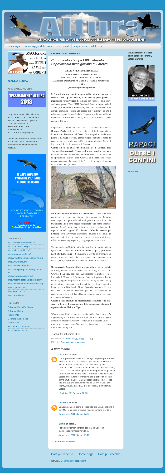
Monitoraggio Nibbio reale (38, 46)
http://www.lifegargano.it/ (19, 265)
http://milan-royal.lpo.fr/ (19, 250)
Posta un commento (65, 441)
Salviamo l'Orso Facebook (20, 307)
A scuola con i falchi (17, 330)
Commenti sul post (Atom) (73, 461)
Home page (13, 46)
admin (61, 424)
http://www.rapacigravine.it (20, 276)
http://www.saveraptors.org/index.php (25, 283)
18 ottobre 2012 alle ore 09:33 (72, 393)
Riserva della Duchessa (19, 326)
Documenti (63, 46)
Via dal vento (14, 322)
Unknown (63, 354)
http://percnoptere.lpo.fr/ (19, 254)
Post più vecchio (109, 454)
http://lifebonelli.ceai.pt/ (19, 246)
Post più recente (62, 454)
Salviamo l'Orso (15, 311)
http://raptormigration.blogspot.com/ (25, 280)
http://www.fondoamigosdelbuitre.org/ (25, 258)
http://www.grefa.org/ (18, 262)
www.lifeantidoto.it (16, 291)
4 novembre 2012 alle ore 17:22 (73, 414)
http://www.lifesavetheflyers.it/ (22, 242)
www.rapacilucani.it (17, 295)
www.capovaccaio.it (17, 287)
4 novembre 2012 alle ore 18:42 (73, 435)
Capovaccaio (67, 342)
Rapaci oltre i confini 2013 (88, 46)
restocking (80, 342)
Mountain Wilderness (18, 319)
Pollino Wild (13, 315)
